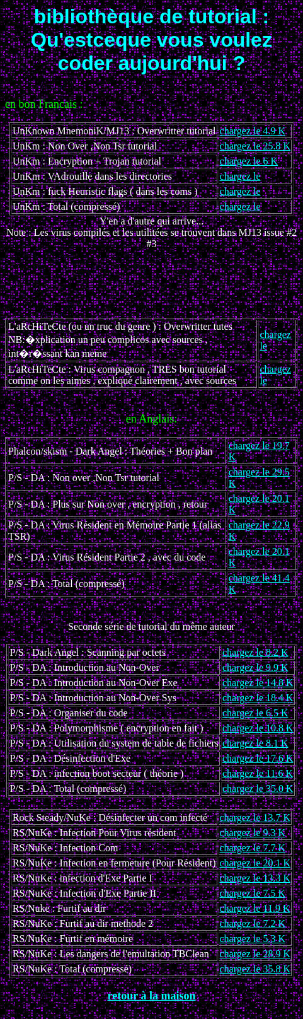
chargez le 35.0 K (258, 788)
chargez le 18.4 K (258, 697)
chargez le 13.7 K (255, 817)
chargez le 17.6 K (258, 758)
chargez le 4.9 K (253, 130)
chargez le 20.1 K (255, 863)
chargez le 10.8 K (258, 728)
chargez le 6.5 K (255, 712)
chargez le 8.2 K (255, 652)
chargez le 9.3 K (253, 832)
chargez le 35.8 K (255, 969)
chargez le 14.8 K (258, 682)
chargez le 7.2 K (253, 923)
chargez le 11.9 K (255, 908)
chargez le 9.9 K (255, 667)
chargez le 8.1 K (255, 743)
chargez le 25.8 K (255, 146)
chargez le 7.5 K (253, 893)
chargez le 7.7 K (253, 847)
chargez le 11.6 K (257, 773)
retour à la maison (152, 995)
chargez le (240, 176)
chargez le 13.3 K (255, 878)
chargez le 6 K (249, 161)
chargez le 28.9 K (255, 953)
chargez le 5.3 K (253, 938)
